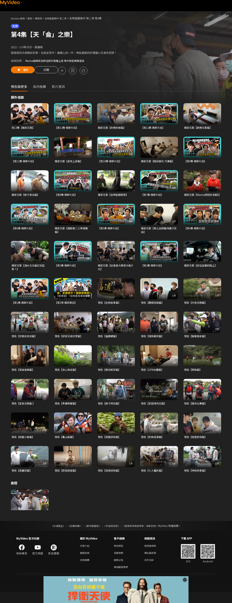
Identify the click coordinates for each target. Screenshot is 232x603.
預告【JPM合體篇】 (153, 377)
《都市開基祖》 (92, 535)
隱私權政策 (153, 563)
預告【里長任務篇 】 (24, 411)
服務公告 (119, 570)
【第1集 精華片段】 (23, 310)
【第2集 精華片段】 (153, 272)
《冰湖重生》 (55, 535)
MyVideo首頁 (19, 18)
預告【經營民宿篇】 (196, 445)
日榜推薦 (85, 570)
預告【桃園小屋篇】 (24, 445)
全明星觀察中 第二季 (61, 18)
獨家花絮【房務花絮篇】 (199, 128)
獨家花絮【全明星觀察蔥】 (114, 196)
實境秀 (42, 18)
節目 (33, 18)
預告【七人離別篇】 (153, 479)
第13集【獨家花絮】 (24, 128)
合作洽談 (151, 570)
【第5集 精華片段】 (110, 234)
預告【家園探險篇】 (110, 445)
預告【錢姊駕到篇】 (153, 344)
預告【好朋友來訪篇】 (25, 344)
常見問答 (119, 555)
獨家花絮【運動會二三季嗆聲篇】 (72, 236)
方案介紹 (85, 555)
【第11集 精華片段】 (24, 162)
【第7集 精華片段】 (153, 196)
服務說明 (85, 563)
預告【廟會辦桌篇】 (196, 344)
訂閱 (49, 71)
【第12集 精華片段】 (153, 128)
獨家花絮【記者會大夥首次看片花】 (115, 274)
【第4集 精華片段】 (196, 234)
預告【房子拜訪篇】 (110, 411)
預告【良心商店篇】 (67, 377)
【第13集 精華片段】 (67, 128)
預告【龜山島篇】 (65, 445)
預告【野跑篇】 (193, 377)
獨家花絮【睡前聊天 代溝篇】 (159, 162)
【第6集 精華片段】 (23, 234)
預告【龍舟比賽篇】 (196, 411)
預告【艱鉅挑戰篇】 (153, 310)
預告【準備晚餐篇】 (67, 411)
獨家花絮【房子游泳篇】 (27, 196)
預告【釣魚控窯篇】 (153, 445)
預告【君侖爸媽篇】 (24, 377)
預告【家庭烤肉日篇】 (154, 411)
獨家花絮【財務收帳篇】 (113, 128)
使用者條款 (153, 555)
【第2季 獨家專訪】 (66, 310)
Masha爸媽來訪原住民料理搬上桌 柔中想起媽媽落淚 (56, 61)
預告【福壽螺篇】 (109, 344)
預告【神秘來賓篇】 (196, 479)
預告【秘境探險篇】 (110, 479)
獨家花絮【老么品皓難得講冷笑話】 (158, 236)
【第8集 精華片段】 (66, 196)
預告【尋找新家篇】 (110, 377)
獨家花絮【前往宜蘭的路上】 (201, 272)
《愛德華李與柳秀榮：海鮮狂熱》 (142, 535)
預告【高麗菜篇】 (22, 479)
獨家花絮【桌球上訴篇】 (70, 162)
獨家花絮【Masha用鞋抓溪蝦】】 (200, 198)
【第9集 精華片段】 (196, 162)
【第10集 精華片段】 (110, 162)
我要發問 (119, 563)
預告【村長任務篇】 (196, 310)
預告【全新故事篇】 (110, 310)
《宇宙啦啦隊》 (112, 535)
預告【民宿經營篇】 (67, 479)
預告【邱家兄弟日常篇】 (70, 344)
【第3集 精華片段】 (66, 272)
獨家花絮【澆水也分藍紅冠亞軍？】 (29, 274)
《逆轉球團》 (72, 535)
